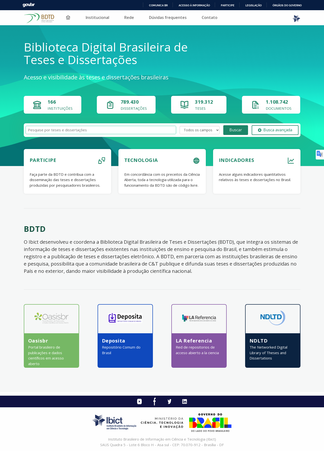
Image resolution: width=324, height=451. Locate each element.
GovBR (29, 5)
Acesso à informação (194, 5)
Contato (209, 17)
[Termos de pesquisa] (101, 130)
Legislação (253, 5)
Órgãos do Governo (287, 5)
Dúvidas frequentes (168, 17)
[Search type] (200, 130)
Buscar (235, 130)
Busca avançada (275, 130)
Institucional (97, 17)
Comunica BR (158, 5)
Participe (227, 5)
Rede (129, 17)
